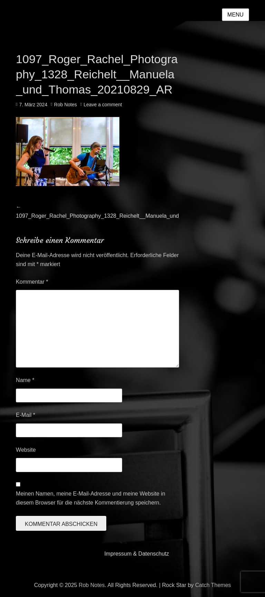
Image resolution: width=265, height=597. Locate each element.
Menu (235, 15)
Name (25, 380)
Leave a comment (103, 104)
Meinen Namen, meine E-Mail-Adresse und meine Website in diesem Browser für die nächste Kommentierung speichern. (90, 498)
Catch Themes (213, 585)
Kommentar (32, 282)
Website (26, 450)
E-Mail (25, 415)
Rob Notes (65, 104)
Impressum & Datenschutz (136, 554)
